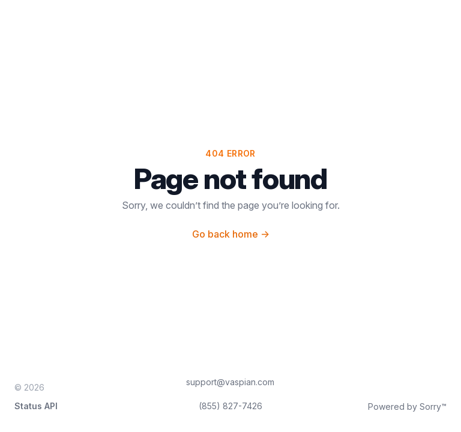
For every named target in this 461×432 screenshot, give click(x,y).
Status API (36, 406)
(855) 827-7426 (230, 406)
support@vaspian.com (230, 382)
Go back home (231, 234)
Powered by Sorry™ (407, 406)
